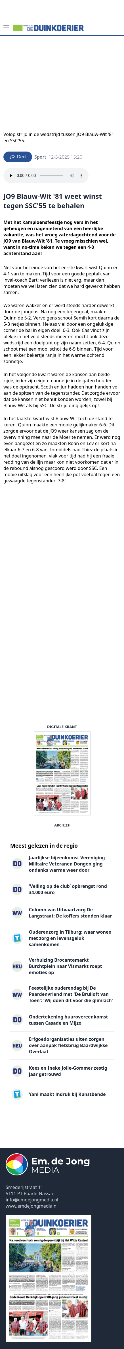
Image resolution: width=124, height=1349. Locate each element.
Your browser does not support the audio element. (46, 175)
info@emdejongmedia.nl (32, 1200)
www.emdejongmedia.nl (32, 1206)
